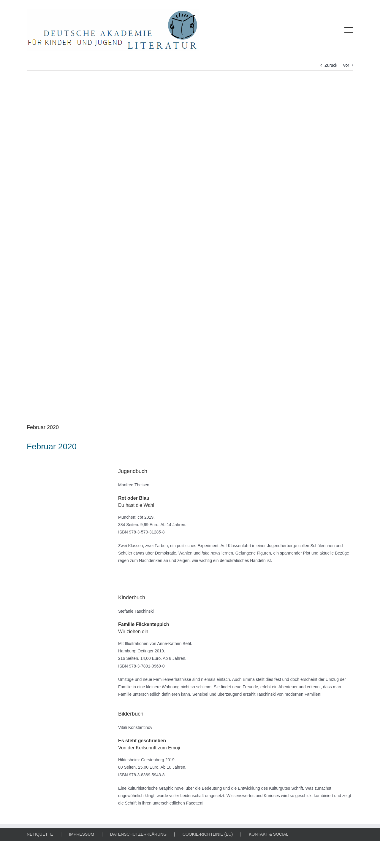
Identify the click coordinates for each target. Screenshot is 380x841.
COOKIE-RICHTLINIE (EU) (208, 834)
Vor (346, 65)
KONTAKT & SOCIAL (268, 834)
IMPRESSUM (81, 834)
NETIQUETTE (40, 834)
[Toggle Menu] (349, 30)
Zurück (330, 65)
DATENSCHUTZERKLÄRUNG (138, 834)
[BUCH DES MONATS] (190, 251)
